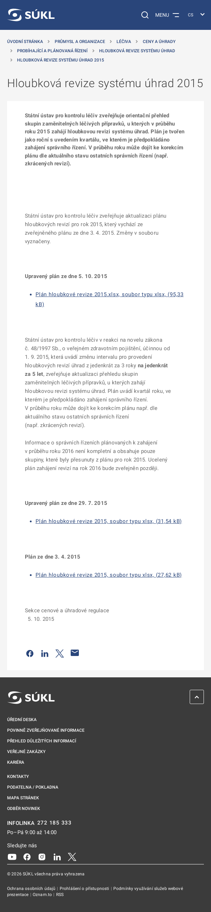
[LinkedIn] (57, 856)
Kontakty (18, 776)
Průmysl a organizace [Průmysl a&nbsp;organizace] (80, 41)
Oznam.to (43, 894)
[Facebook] (27, 856)
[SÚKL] (31, 15)
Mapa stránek (23, 797)
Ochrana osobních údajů (31, 888)
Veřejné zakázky (26, 751)
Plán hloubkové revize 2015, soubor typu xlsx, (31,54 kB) (109, 521)
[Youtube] (12, 856)
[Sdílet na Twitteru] (60, 653)
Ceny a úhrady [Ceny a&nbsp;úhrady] (159, 41)
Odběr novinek (23, 808)
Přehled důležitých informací (41, 740)
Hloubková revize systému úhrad (137, 50)
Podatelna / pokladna (32, 787)
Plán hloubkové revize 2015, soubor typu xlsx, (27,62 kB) (109, 575)
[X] (72, 856)
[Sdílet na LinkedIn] (45, 653)
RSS (60, 894)
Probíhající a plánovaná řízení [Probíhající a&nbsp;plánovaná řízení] (52, 50)
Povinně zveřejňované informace (46, 730)
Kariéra (15, 762)
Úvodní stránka (25, 41)
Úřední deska (22, 719)
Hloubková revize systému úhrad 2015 (60, 60)
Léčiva (124, 41)
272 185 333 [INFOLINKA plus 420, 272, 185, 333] (54, 823)
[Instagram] (42, 856)
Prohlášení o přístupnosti (85, 888)
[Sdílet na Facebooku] (30, 653)
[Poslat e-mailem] (75, 653)
